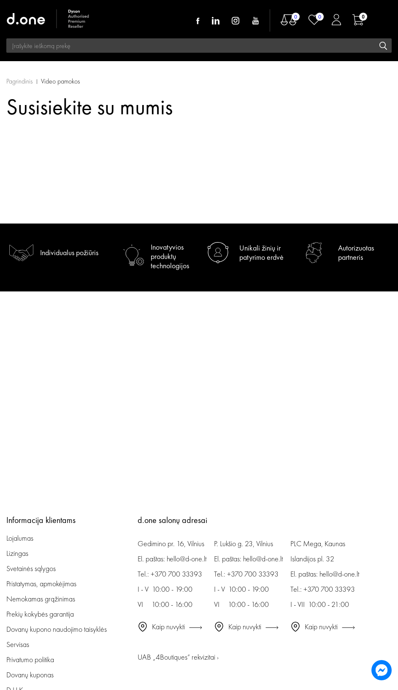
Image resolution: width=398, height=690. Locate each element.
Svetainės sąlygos (31, 568)
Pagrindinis (19, 81)
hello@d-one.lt (186, 558)
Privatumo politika (30, 659)
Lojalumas (19, 538)
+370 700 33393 (176, 574)
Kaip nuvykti (168, 626)
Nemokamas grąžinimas (40, 599)
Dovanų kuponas (30, 674)
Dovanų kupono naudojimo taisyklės (56, 629)
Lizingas (17, 553)
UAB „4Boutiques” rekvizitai (178, 657)
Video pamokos (60, 81)
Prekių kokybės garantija (40, 614)
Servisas (17, 644)
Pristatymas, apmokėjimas (41, 583)
